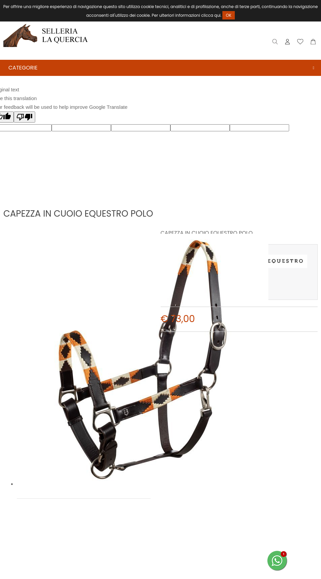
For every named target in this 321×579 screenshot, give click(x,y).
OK (228, 15)
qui (217, 15)
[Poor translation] (24, 117)
